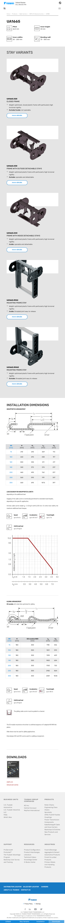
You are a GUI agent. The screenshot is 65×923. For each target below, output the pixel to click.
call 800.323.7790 (20, 4)
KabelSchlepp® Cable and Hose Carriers (52, 826)
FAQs (5, 815)
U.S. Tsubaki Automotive (8, 806)
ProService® (8, 850)
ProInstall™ (8, 852)
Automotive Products (52, 855)
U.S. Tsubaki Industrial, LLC (12, 811)
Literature (27, 855)
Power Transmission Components (52, 821)
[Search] (55, 3)
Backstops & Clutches (52, 830)
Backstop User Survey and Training (12, 861)
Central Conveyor (30, 808)
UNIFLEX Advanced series (12, 783)
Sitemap (38, 904)
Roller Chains (49, 805)
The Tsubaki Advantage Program (12, 856)
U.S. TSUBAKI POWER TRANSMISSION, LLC (32, 912)
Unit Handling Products (49, 866)
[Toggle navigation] (59, 8)
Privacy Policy (28, 904)
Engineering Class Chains (51, 808)
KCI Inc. (26, 805)
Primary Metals (50, 862)
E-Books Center (29, 862)
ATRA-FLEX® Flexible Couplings (52, 816)
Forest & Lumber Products (51, 858)
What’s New (8, 817)
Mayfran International (32, 810)
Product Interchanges (32, 852)
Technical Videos (30, 857)
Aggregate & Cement (52, 852)
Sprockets (48, 812)
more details (17, 115)
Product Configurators (32, 850)
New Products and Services (51, 833)
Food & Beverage (51, 850)
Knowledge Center (30, 860)
